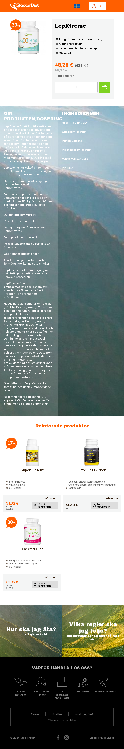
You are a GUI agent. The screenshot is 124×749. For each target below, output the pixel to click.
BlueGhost (107, 737)
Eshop (93, 737)
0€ (100, 6)
